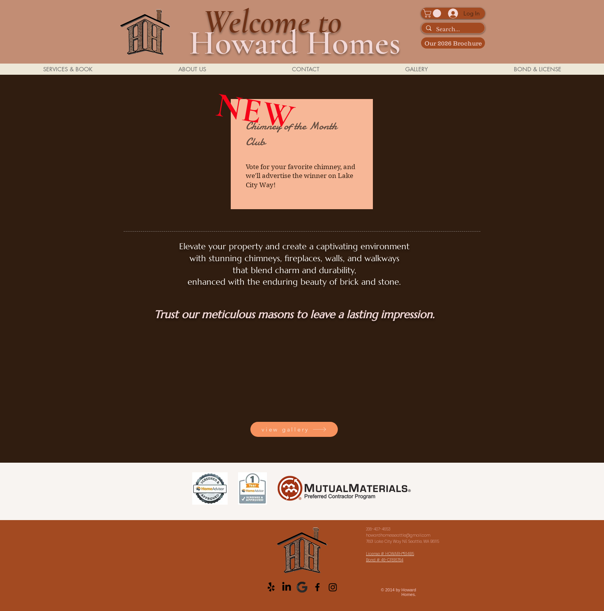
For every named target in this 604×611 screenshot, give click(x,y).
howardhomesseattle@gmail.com (398, 535)
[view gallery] (294, 429)
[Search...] (452, 30)
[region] (302, 154)
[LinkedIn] (286, 587)
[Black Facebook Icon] (317, 587)
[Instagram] (332, 587)
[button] (433, 13)
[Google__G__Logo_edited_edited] (302, 587)
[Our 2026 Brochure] (453, 43)
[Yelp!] (271, 587)
